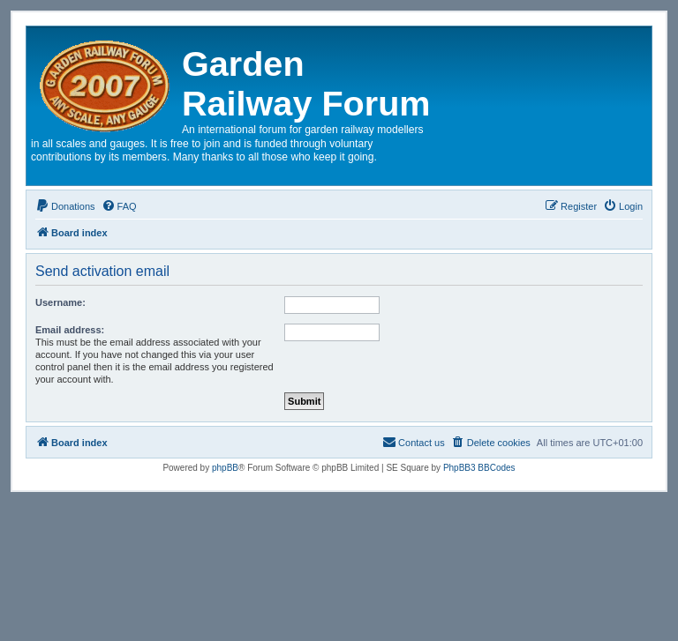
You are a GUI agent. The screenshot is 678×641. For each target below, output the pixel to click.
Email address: (69, 329)
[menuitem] (65, 206)
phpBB (225, 468)
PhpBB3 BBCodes (479, 468)
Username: (60, 302)
